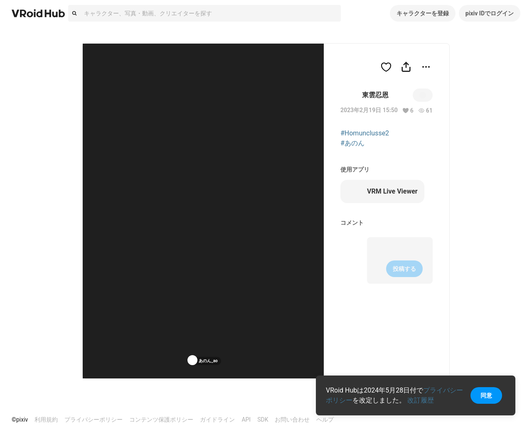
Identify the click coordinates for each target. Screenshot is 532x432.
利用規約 (46, 419)
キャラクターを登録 (423, 13)
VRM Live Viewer (382, 191)
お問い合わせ (292, 419)
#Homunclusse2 (364, 133)
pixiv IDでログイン (490, 13)
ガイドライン (217, 419)
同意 (486, 395)
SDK (262, 419)
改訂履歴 (420, 400)
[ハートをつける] (386, 67)
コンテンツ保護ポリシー (161, 419)
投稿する (404, 268)
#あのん (352, 143)
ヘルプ (325, 419)
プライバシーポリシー (93, 419)
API (246, 419)
